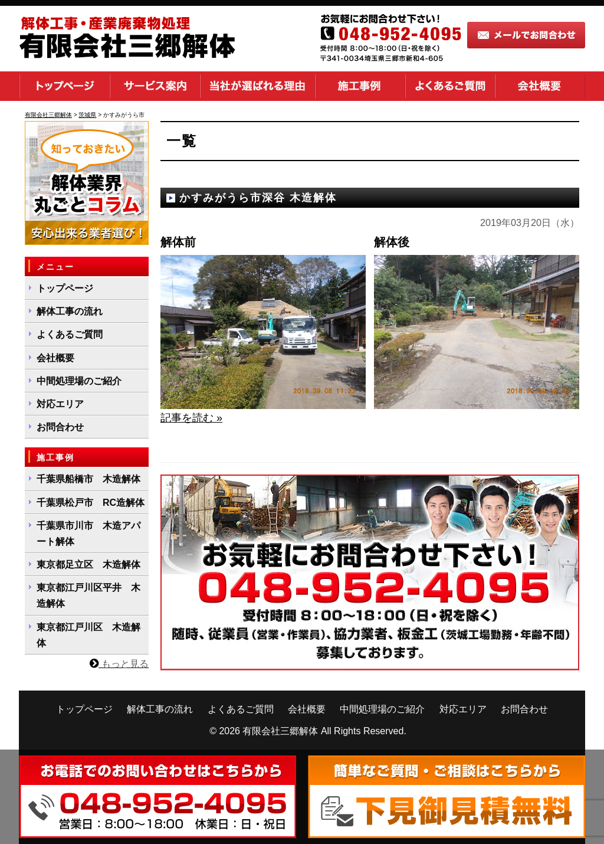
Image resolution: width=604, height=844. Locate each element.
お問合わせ (60, 427)
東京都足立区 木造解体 (88, 565)
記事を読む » (191, 418)
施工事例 (360, 86)
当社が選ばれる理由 (257, 86)
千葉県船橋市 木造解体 (88, 479)
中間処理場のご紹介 (79, 381)
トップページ (64, 86)
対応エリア (60, 404)
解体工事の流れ (70, 311)
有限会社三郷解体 (280, 731)
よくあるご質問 (450, 86)
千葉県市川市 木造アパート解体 (88, 534)
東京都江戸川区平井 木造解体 (88, 596)
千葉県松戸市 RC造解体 (91, 503)
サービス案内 (155, 86)
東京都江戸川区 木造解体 (88, 635)
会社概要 (540, 86)
